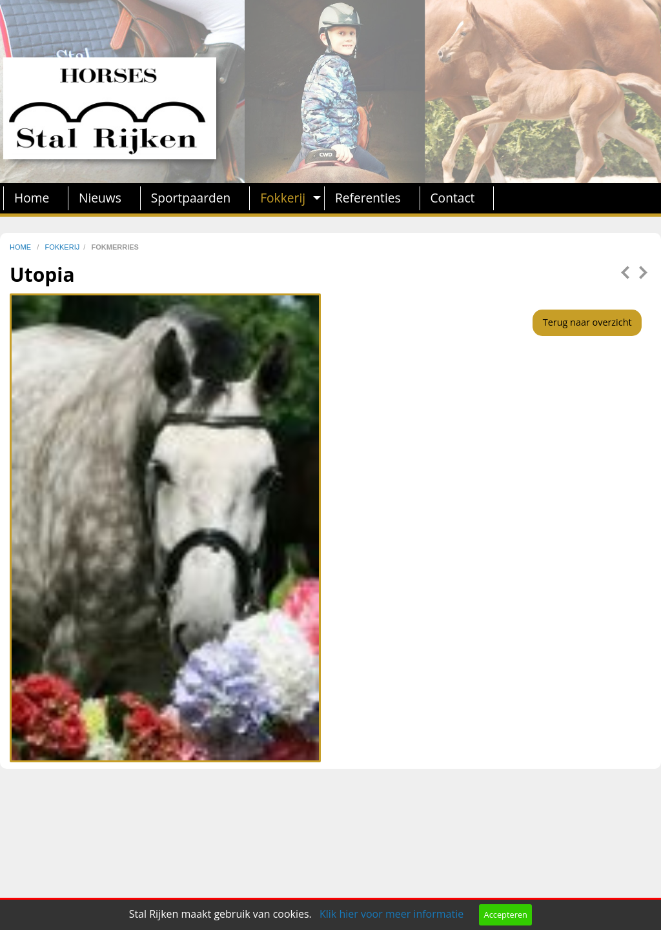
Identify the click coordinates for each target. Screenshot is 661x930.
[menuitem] (35, 198)
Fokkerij (282, 197)
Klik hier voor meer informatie (391, 914)
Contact (453, 197)
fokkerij (62, 247)
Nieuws (100, 197)
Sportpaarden (191, 197)
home (21, 247)
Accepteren (505, 914)
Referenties (368, 197)
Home (31, 197)
